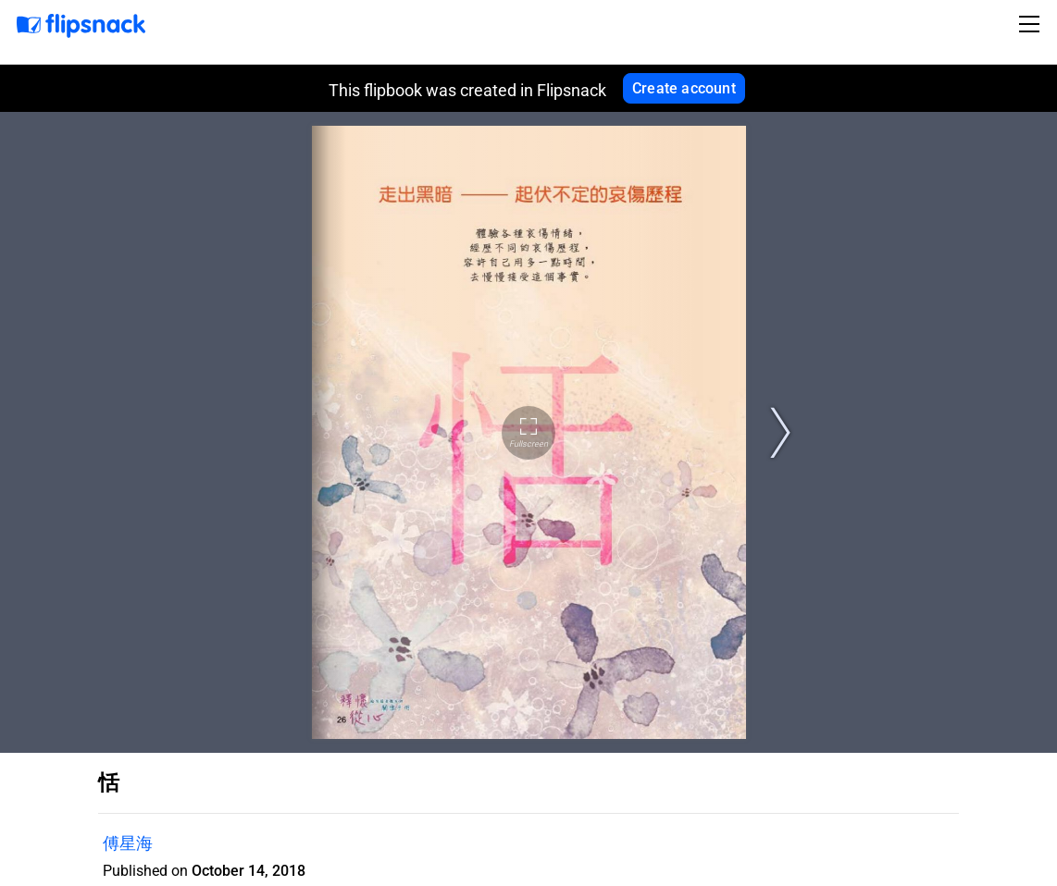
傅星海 (128, 843)
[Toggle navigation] (1032, 24)
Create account (684, 88)
